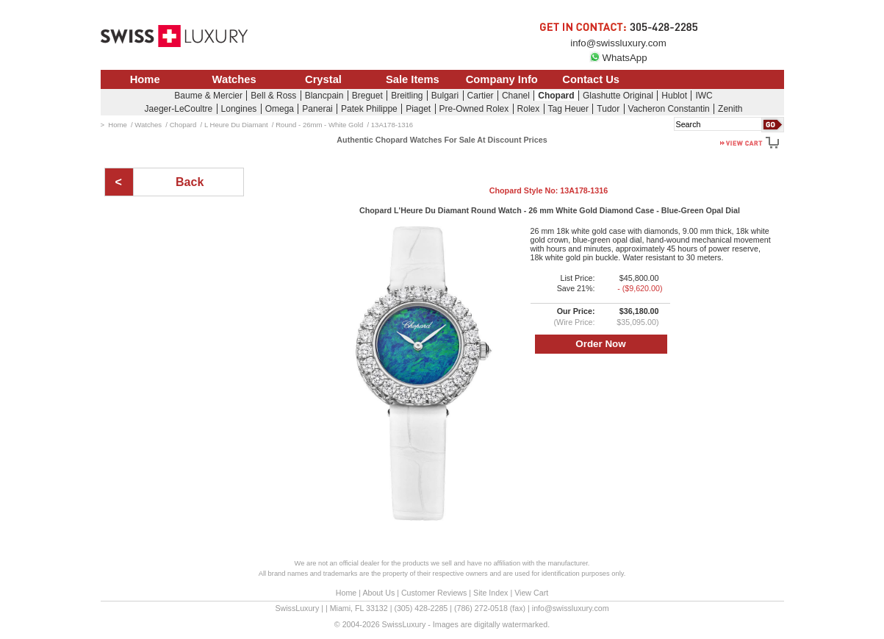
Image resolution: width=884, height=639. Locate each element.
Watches (234, 79)
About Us (378, 592)
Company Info (502, 79)
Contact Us (590, 79)
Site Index (490, 592)
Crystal (323, 79)
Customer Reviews (434, 592)
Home (145, 79)
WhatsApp (618, 57)
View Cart (531, 592)
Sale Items (412, 79)
